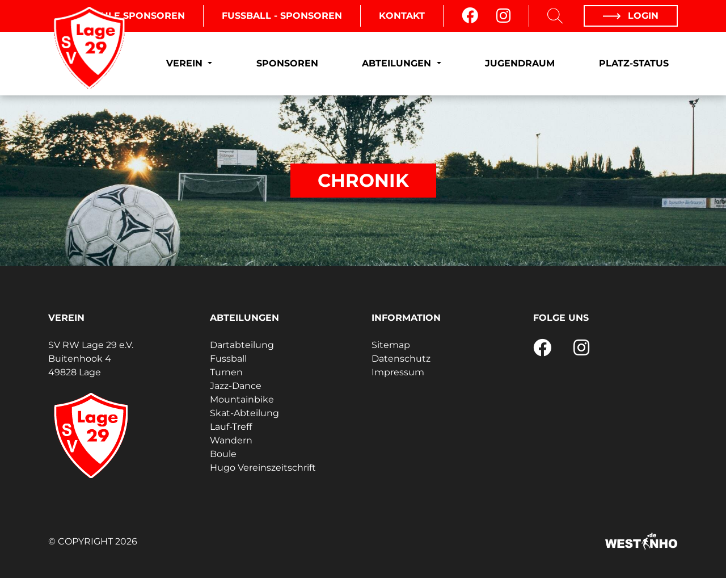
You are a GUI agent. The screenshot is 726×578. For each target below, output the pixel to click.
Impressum (398, 372)
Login (631, 15)
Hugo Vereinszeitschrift (263, 467)
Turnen (226, 372)
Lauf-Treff (231, 426)
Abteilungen (398, 63)
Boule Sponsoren (135, 15)
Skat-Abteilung (244, 413)
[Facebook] (470, 16)
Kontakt (402, 15)
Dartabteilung (242, 345)
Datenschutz (401, 358)
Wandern (231, 440)
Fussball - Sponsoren (282, 15)
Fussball (228, 358)
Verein (185, 63)
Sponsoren (287, 63)
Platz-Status (634, 63)
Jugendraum (520, 63)
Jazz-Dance (235, 385)
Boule (223, 454)
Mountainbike (242, 399)
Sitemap (391, 345)
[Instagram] (503, 16)
